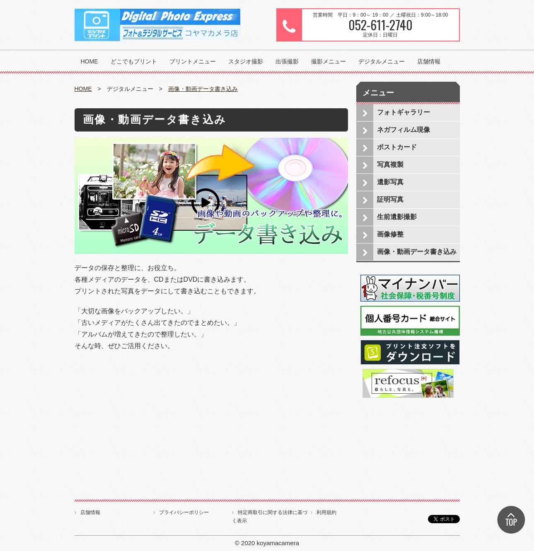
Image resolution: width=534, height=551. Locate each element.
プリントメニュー (192, 61)
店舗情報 (428, 61)
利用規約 (326, 512)
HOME (89, 61)
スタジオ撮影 (245, 61)
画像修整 (390, 234)
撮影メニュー (328, 61)
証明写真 (390, 199)
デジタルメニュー (381, 61)
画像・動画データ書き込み (203, 88)
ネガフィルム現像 (403, 129)
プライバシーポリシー (184, 512)
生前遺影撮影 (397, 216)
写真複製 (390, 164)
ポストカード (397, 147)
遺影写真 (390, 181)
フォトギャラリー (403, 112)
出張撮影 (287, 61)
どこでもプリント (134, 61)
